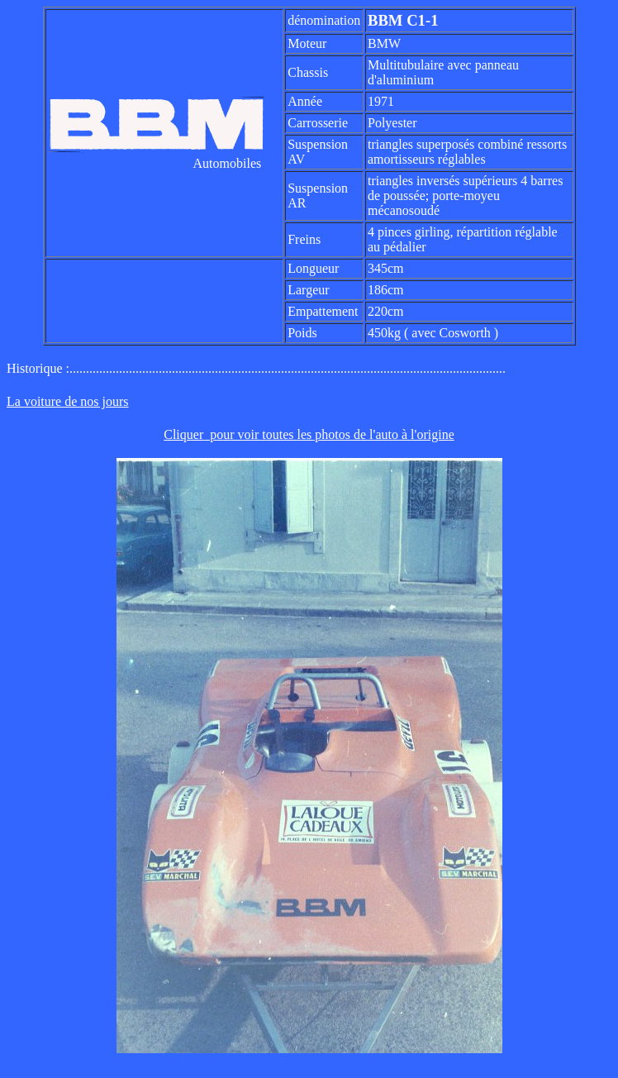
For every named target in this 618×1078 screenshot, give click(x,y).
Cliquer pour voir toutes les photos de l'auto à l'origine (309, 434)
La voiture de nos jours (68, 401)
